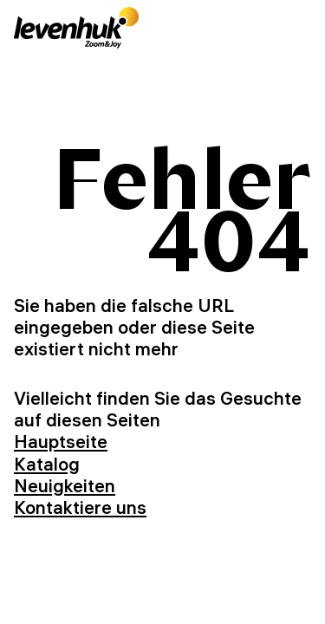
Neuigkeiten (64, 485)
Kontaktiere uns (80, 507)
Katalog (47, 463)
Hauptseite (60, 441)
